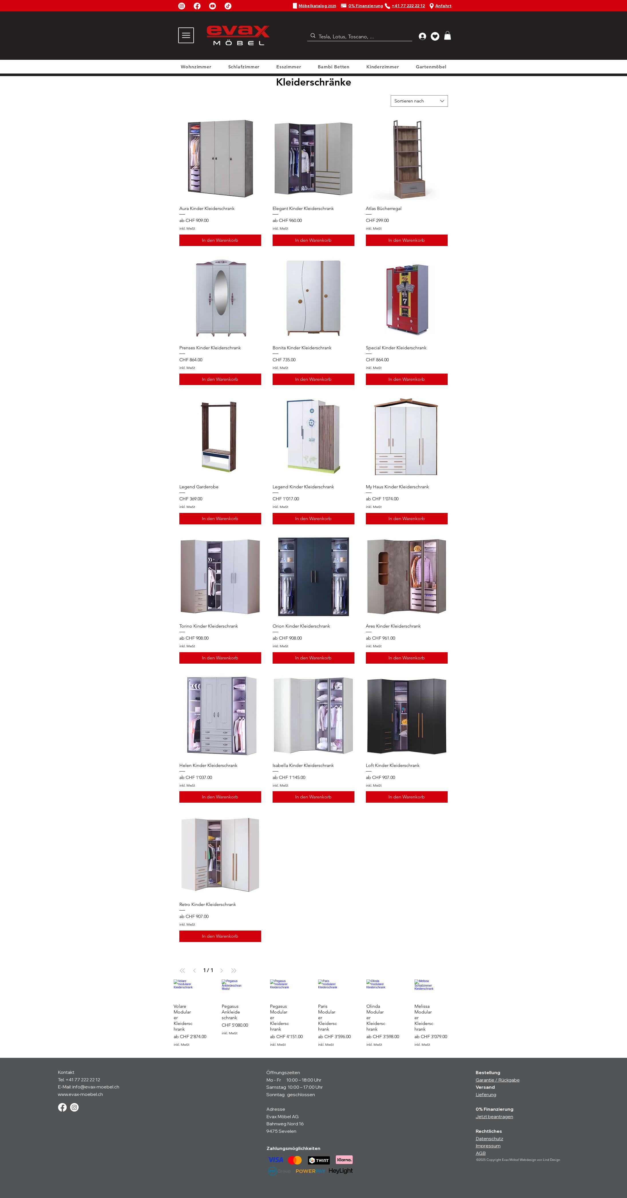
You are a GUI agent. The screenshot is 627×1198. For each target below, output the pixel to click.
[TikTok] (228, 6)
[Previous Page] (194, 970)
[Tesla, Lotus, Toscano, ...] (359, 37)
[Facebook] (197, 6)
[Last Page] (233, 970)
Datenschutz (489, 1138)
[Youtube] (212, 6)
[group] (313, 1016)
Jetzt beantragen (494, 1116)
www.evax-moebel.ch (80, 1094)
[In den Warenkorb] (220, 240)
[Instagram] (181, 6)
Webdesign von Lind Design (540, 1160)
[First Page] (182, 970)
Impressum (488, 1146)
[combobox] (419, 101)
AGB (481, 1153)
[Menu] (186, 35)
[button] (447, 35)
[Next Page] (221, 970)
